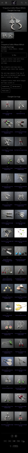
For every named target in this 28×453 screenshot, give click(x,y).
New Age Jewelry (16, 86)
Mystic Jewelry (5, 90)
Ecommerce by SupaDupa (15, 446)
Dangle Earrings (5, 86)
